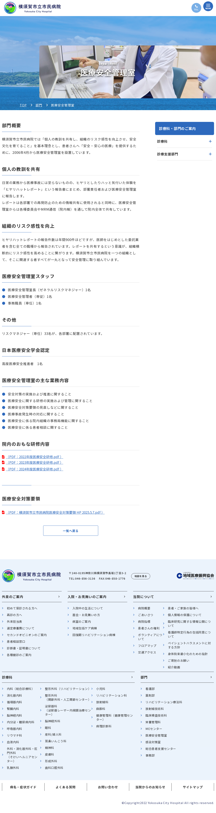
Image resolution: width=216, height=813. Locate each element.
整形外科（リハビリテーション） (68, 691)
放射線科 (102, 704)
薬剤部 (150, 698)
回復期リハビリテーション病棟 (93, 637)
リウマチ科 (14, 738)
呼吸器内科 (14, 731)
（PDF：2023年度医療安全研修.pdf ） (34, 462)
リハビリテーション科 (111, 698)
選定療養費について (20, 630)
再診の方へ (14, 617)
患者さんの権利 (148, 630)
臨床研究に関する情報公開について (189, 626)
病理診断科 (104, 728)
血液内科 (13, 744)
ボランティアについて (150, 639)
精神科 (49, 750)
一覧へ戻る (71, 531)
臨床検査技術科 (156, 718)
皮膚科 (49, 757)
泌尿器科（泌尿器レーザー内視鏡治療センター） (68, 712)
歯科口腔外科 (54, 770)
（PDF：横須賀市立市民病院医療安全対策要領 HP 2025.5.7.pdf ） (55, 512)
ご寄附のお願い (178, 663)
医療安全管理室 (156, 738)
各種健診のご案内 (19, 657)
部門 (39, 105)
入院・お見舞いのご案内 (87, 598)
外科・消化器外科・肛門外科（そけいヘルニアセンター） (22, 757)
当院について (143, 598)
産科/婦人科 (53, 737)
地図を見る (141, 578)
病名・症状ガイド (23, 789)
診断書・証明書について (24, 650)
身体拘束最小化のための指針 (188, 656)
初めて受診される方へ (22, 610)
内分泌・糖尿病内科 (20, 724)
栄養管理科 (153, 724)
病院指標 (144, 624)
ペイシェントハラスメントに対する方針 (189, 647)
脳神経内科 (14, 718)
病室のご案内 (81, 624)
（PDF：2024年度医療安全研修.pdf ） (34, 469)
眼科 (48, 730)
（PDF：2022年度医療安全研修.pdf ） (34, 456)
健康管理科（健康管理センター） (114, 720)
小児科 (100, 691)
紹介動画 (174, 669)
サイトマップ (193, 789)
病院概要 (144, 610)
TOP (23, 105)
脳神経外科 (52, 723)
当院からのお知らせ (150, 789)
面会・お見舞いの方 (86, 617)
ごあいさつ (145, 617)
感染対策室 (153, 744)
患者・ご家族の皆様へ (183, 610)
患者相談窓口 (16, 644)
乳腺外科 (13, 770)
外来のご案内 (12, 598)
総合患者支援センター (161, 751)
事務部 (150, 758)
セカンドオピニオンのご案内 (27, 637)
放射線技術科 (155, 711)
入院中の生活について (87, 610)
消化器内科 (14, 698)
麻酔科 (100, 711)
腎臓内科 (13, 711)
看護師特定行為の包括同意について (189, 637)
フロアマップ (147, 648)
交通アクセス (147, 655)
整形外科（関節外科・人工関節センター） (68, 700)
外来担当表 (14, 624)
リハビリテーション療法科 (164, 704)
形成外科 (51, 763)
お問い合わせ (108, 789)
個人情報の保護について (185, 617)
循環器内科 (14, 704)
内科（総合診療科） (20, 691)
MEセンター (154, 731)
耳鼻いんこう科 (55, 743)
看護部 (150, 691)
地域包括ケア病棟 (84, 630)
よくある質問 (66, 789)
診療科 (7, 679)
